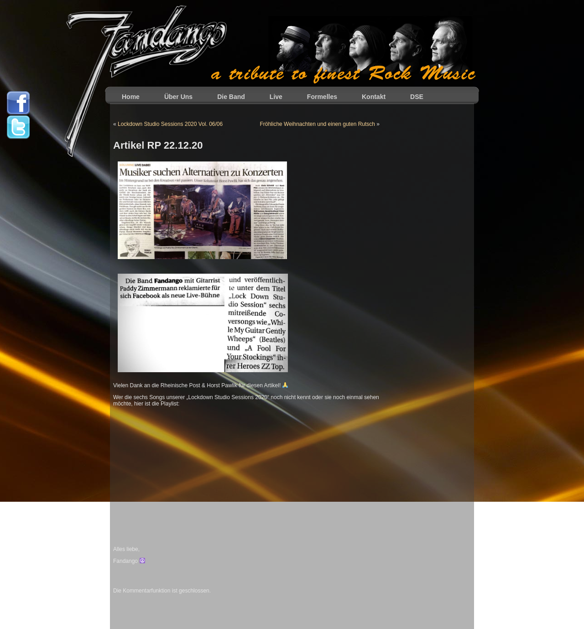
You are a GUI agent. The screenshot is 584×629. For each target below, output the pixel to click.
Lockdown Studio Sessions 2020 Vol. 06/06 (170, 124)
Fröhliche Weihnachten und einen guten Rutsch (317, 124)
